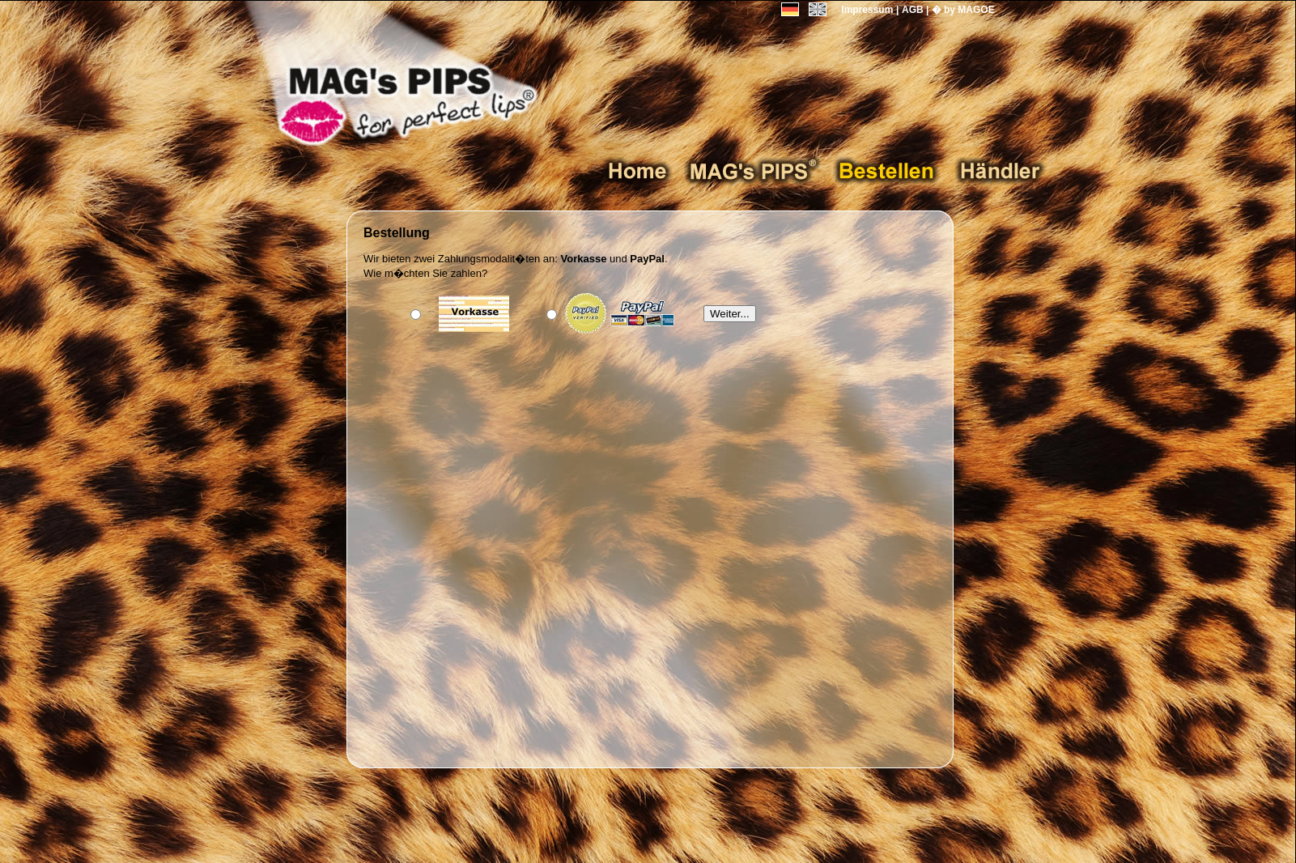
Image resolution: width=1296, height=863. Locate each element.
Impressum (867, 9)
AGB (913, 9)
